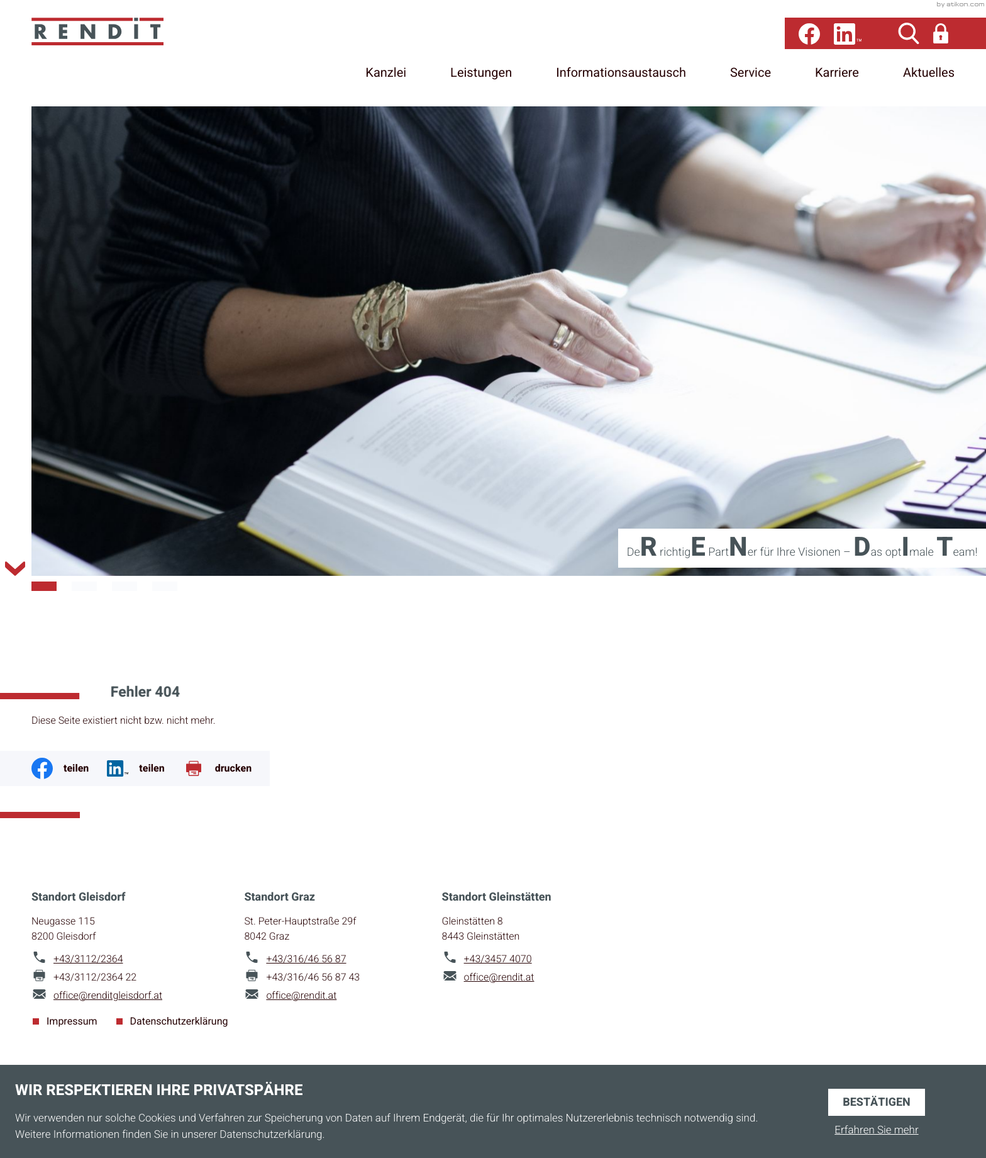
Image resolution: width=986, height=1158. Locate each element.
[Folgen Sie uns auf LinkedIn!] (847, 39)
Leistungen (481, 78)
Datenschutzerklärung (179, 1019)
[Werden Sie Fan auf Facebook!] (809, 39)
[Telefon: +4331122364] (88, 957)
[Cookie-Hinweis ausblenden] (876, 1100)
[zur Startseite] (138, 53)
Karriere (837, 78)
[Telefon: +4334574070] (498, 957)
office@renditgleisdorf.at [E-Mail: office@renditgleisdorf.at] (107, 993)
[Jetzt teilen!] (144, 766)
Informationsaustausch (621, 78)
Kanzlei (385, 78)
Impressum (72, 1019)
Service (750, 78)
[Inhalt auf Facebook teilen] (69, 766)
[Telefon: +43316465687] (306, 957)
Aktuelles (929, 78)
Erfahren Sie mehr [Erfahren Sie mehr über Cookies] (876, 1129)
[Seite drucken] (226, 766)
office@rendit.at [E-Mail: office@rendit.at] (301, 993)
